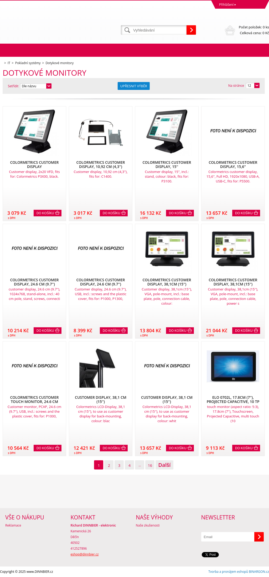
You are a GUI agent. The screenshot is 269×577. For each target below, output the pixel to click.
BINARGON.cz (259, 571)
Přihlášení (226, 4)
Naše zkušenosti (148, 525)
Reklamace (13, 525)
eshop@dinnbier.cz (85, 554)
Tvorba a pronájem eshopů (228, 571)
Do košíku (45, 213)
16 (150, 465)
